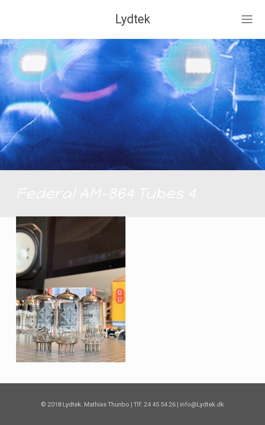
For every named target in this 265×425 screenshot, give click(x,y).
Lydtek (132, 19)
